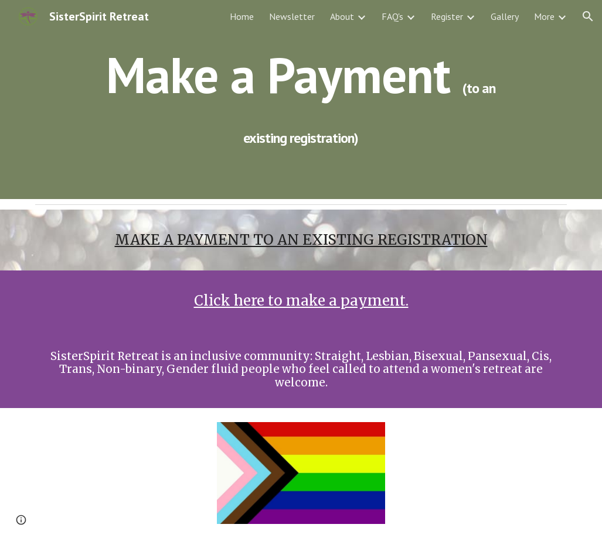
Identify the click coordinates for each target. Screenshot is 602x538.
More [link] (544, 16)
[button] (588, 16)
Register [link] (447, 16)
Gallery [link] (505, 16)
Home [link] (242, 16)
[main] (301, 100)
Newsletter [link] (292, 16)
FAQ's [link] (392, 16)
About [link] (342, 16)
